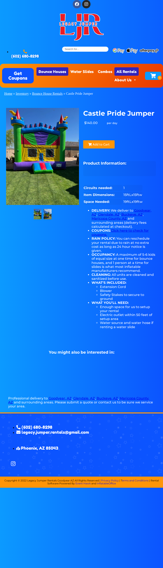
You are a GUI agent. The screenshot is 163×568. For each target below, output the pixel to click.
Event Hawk (83, 483)
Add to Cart (94, 144)
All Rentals (126, 71)
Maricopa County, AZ (109, 218)
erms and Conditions (135, 480)
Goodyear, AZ (60, 398)
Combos (105, 71)
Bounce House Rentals (47, 93)
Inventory (22, 93)
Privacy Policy (110, 480)
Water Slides (82, 71)
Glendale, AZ (109, 214)
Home (8, 93)
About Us (125, 80)
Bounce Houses (52, 71)
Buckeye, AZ (132, 214)
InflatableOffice (106, 483)
